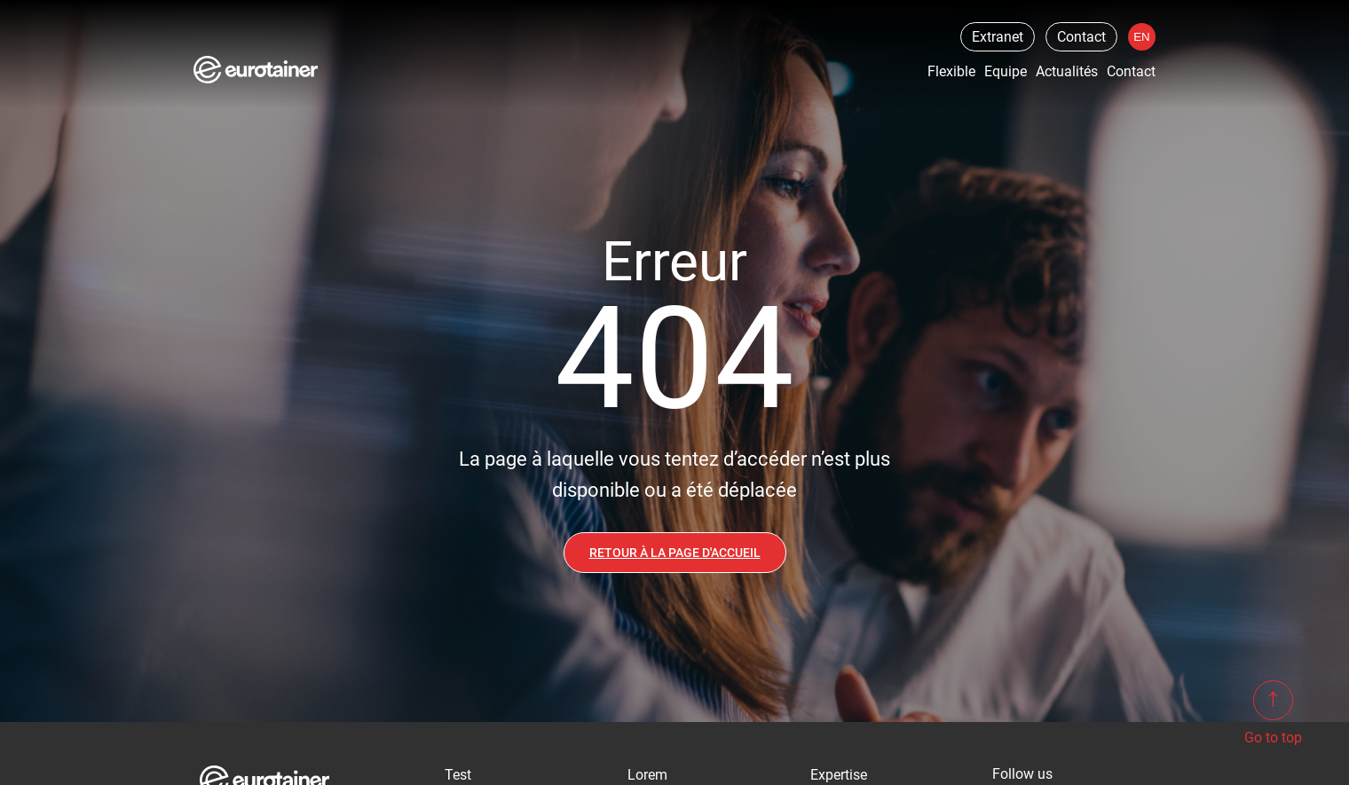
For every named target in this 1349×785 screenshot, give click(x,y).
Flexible (951, 71)
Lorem (647, 774)
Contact (1081, 36)
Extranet (997, 36)
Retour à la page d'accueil (675, 553)
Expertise (838, 774)
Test (458, 774)
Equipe (1005, 71)
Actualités (1067, 71)
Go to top (1273, 713)
